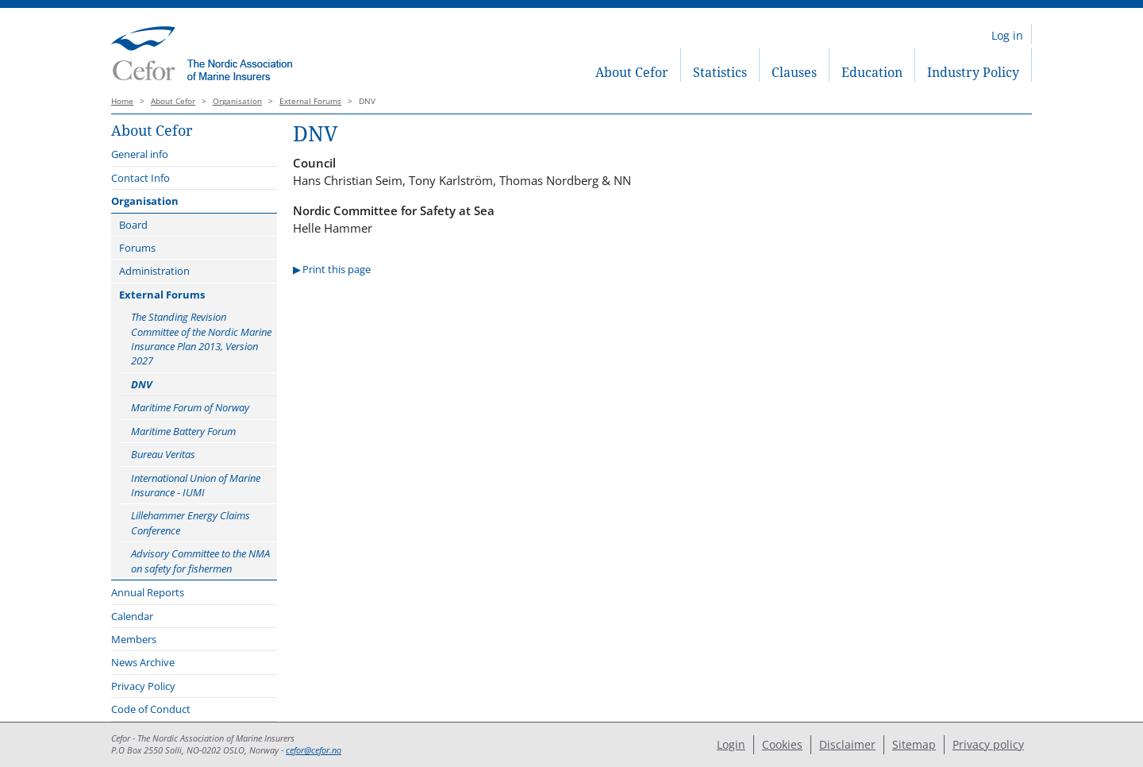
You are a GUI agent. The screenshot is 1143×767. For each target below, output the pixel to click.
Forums (137, 248)
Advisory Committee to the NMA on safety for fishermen (200, 560)
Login (731, 744)
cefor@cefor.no (313, 750)
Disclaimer (847, 744)
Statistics (720, 72)
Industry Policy (973, 72)
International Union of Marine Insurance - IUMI (195, 485)
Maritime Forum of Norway (190, 407)
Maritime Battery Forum (183, 431)
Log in (1007, 35)
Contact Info (140, 178)
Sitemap (914, 744)
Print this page (336, 269)
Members (133, 639)
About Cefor (631, 72)
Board (133, 225)
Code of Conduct (150, 709)
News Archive (143, 662)
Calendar (132, 616)
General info (139, 154)
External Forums (310, 101)
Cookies (782, 744)
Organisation (237, 101)
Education (871, 72)
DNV (141, 384)
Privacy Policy (143, 686)
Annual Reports (147, 592)
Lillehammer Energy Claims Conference (190, 522)
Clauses (794, 72)
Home (122, 101)
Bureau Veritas (163, 454)
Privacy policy (988, 744)
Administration (154, 271)
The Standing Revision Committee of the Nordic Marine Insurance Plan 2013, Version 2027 (201, 339)
